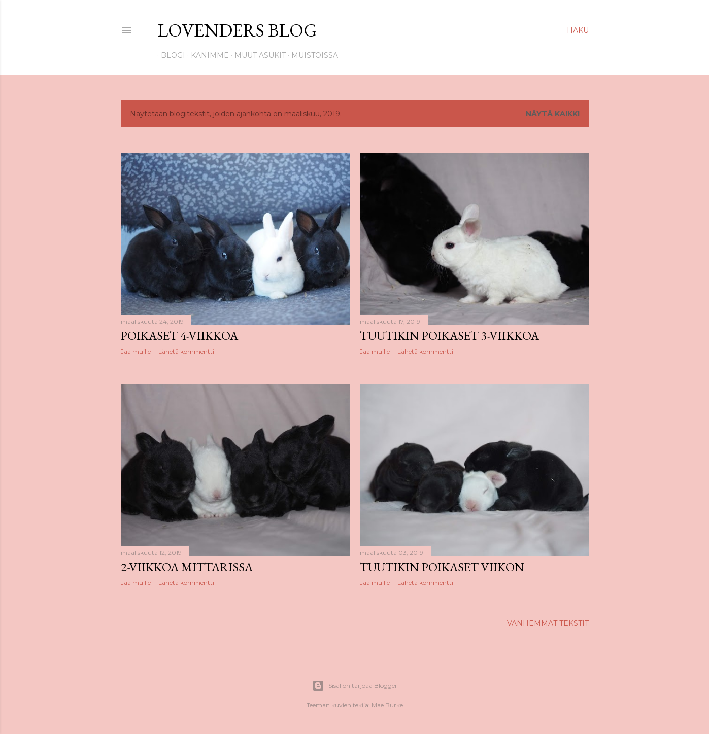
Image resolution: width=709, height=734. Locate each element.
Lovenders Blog (237, 30)
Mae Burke (387, 705)
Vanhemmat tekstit (548, 623)
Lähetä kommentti (186, 351)
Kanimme (206, 55)
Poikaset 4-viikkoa (179, 335)
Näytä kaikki (553, 113)
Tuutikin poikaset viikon (442, 567)
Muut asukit (256, 55)
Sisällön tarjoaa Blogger (354, 686)
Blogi (169, 55)
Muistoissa (311, 55)
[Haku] (578, 30)
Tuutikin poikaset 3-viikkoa (449, 335)
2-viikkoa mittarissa (187, 567)
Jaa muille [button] (136, 351)
